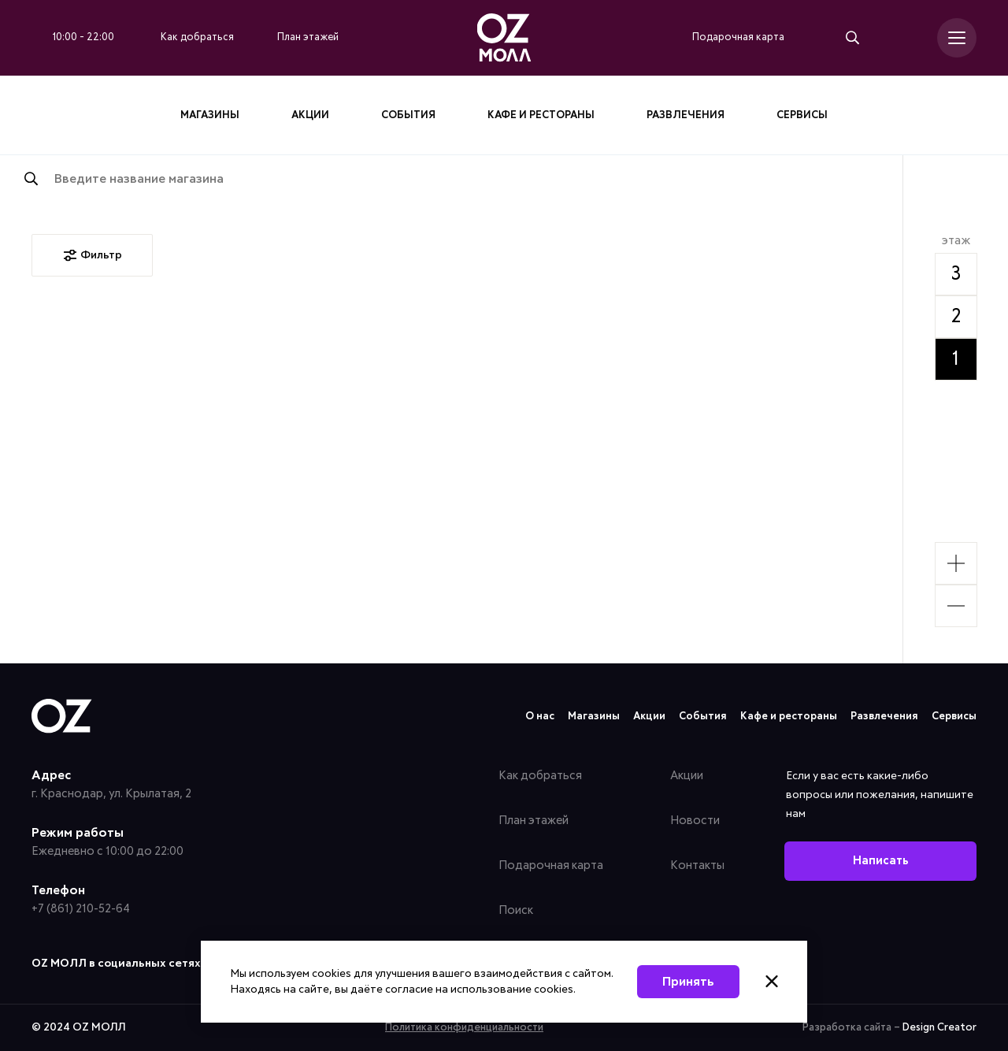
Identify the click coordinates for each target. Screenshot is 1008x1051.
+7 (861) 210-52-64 (81, 909)
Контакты (697, 865)
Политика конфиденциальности (464, 1028)
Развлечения (685, 115)
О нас (539, 716)
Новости (695, 820)
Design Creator (939, 1028)
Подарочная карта (550, 865)
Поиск (515, 910)
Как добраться (540, 776)
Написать (881, 861)
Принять (688, 981)
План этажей (533, 820)
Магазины (209, 115)
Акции (310, 115)
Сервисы (802, 115)
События (408, 115)
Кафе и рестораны (541, 115)
